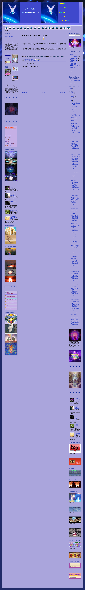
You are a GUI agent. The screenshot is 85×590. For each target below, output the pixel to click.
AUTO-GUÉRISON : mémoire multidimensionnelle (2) (75, 189)
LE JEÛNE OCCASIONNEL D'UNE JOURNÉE (13, 187)
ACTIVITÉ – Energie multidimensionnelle (74, 161)
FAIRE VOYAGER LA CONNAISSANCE (74, 124)
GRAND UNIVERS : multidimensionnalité (74, 239)
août (71, 97)
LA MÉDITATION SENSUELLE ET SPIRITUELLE (75, 154)
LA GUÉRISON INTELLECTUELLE (74, 130)
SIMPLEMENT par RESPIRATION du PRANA (75, 144)
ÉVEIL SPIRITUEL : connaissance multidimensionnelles (74, 229)
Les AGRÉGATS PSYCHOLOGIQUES (74, 166)
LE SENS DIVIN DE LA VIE (74, 65)
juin (71, 100)
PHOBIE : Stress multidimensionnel (74, 287)
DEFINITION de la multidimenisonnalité (73, 83)
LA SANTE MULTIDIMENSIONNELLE (74, 62)
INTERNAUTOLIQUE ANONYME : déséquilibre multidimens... (75, 252)
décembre (72, 92)
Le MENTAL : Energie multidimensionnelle (74, 265)
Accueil (43, 92)
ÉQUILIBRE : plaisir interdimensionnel (74, 223)
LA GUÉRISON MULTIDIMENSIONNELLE (75, 126)
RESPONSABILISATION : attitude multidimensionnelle (75, 308)
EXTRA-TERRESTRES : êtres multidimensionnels (75, 232)
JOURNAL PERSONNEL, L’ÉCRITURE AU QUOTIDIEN (74, 118)
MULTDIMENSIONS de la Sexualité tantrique (75, 150)
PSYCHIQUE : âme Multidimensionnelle (74, 293)
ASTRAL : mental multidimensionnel (74, 180)
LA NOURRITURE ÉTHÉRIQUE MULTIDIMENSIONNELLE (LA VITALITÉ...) (14, 202)
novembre (72, 93)
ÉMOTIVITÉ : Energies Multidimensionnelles (74, 218)
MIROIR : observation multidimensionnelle (74, 269)
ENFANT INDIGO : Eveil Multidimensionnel (74, 220)
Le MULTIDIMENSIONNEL (75, 273)
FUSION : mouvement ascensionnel (74, 234)
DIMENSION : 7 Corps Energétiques (74, 208)
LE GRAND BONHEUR (73, 64)
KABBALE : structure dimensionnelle (74, 256)
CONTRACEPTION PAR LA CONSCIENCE (75, 152)
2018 (71, 88)
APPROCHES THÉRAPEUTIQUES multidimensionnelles (74, 176)
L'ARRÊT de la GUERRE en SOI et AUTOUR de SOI (75, 146)
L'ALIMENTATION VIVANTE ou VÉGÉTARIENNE (75, 157)
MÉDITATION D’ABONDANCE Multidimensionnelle (75, 111)
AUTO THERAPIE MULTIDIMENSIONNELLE (74, 55)
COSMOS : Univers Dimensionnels (74, 202)
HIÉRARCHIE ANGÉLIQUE (75, 245)
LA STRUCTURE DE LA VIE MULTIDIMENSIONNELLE (75, 132)
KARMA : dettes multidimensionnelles (74, 259)
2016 (71, 91)
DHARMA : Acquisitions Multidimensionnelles (74, 204)
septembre (72, 96)
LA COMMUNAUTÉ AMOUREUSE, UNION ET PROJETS (75, 104)
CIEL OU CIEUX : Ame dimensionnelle (74, 200)
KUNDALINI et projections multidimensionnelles (75, 263)
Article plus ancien (62, 92)
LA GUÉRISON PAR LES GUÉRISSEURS (74, 128)
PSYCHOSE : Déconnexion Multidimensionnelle (75, 297)
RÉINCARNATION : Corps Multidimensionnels (75, 306)
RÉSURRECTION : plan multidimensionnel (74, 310)
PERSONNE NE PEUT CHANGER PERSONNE (75, 142)
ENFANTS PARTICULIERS (74, 56)
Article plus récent (24, 92)
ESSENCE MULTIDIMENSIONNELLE (74, 58)
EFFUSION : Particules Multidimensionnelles (74, 216)
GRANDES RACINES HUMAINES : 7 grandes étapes (75, 242)
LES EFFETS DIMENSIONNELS (75, 80)
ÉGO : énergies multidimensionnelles (74, 214)
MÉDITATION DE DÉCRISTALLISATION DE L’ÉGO (75, 115)
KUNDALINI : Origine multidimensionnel (74, 261)
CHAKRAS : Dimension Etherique (74, 196)
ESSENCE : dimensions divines (75, 225)
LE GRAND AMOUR (73, 63)
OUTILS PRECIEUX (73, 68)
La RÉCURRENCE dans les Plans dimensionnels (75, 302)
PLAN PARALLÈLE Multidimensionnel (74, 291)
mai (71, 101)
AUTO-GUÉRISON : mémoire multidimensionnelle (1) (75, 187)
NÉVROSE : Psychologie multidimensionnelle (74, 278)
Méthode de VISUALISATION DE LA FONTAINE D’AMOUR (75, 109)
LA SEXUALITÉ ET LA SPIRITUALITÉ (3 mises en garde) (13, 217)
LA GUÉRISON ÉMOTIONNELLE (74, 139)
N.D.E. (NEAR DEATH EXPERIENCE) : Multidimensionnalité (74, 275)
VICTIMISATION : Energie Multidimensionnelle (75, 324)
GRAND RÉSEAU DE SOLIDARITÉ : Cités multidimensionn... (74, 237)
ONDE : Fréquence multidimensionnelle (74, 280)
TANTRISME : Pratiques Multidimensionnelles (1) (75, 317)
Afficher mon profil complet (9, 36)
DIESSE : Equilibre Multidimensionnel (74, 206)
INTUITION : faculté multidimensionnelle (74, 254)
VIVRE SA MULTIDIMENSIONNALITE (74, 73)
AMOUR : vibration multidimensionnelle (74, 170)
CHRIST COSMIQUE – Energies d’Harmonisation (75, 198)
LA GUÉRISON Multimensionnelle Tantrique (75, 148)
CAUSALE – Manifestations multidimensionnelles (75, 193)
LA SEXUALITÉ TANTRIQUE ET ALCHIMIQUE (12, 194)
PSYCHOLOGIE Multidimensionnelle (74, 295)
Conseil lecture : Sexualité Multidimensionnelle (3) (75, 322)
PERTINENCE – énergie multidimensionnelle (74, 284)
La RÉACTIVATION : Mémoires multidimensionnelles (75, 299)
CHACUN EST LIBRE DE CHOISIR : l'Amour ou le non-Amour (75, 137)
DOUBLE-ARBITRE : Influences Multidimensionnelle (74, 211)
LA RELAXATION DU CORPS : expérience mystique (75, 106)
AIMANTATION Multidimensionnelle (74, 168)
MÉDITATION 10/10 (74, 113)
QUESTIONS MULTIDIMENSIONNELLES (74, 71)
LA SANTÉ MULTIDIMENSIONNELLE (14, 210)
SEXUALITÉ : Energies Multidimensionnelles (74, 312)
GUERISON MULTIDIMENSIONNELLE (74, 60)
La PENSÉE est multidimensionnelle (74, 282)
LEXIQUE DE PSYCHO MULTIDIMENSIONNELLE (32, 60)
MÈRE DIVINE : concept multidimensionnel (74, 267)
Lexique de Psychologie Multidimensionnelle (74, 159)
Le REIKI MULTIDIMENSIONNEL (75, 304)
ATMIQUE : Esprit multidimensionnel (74, 185)
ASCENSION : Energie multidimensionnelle (74, 178)
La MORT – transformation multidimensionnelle (75, 272)
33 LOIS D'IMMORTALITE (74, 53)
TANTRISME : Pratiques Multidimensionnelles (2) (75, 320)
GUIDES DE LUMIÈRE (74, 244)
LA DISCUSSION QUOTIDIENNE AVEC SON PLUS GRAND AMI (75, 121)
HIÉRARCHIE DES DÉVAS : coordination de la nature (75, 247)
